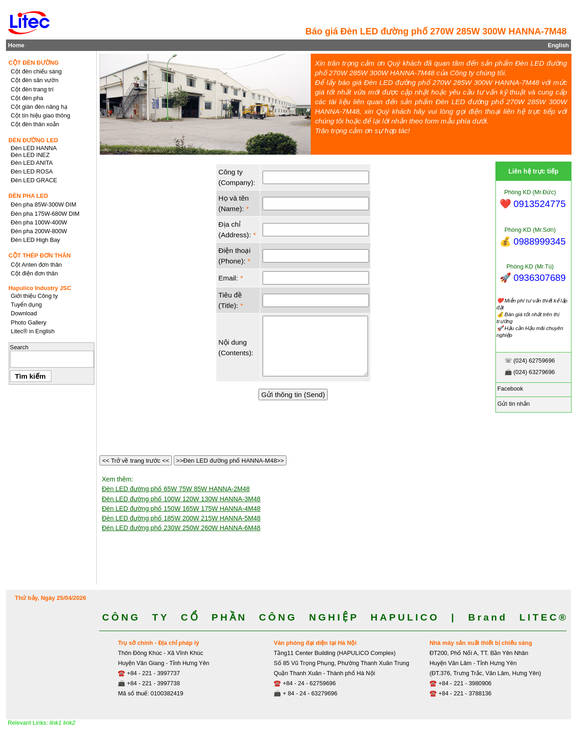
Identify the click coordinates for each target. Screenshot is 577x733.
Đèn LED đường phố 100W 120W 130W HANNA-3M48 (181, 499)
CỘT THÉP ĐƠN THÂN (40, 255)
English (558, 45)
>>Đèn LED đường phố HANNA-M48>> (230, 460)
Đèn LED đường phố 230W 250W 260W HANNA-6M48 (181, 528)
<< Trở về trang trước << (135, 460)
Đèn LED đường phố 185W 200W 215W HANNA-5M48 (181, 518)
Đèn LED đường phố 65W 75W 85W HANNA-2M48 (176, 488)
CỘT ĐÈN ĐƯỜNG (34, 62)
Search (19, 347)
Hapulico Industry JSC (40, 288)
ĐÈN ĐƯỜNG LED (33, 140)
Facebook (509, 388)
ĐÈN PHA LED (28, 195)
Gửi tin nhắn (513, 403)
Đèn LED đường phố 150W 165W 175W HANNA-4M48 (181, 508)
